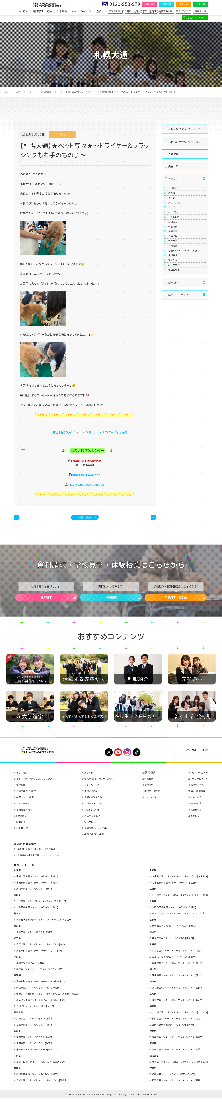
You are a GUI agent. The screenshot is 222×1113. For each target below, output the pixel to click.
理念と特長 (23, 787)
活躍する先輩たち (158, 18)
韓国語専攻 (176, 355)
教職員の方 (200, 10)
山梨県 (18, 1070)
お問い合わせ (154, 805)
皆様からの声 (93, 805)
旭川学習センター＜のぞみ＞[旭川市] (38, 903)
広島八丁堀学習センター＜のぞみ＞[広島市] (170, 971)
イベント (174, 209)
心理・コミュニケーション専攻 (186, 315)
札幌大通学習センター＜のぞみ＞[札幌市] (41, 891)
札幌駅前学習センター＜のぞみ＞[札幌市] (41, 897)
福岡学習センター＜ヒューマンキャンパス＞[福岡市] (174, 1033)
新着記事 (173, 370)
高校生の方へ (115, 10)
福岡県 (145, 1020)
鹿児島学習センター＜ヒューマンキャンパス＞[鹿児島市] (176, 1076)
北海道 (18, 884)
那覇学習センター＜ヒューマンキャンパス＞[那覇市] (174, 1094)
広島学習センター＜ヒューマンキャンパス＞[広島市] (174, 965)
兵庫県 (145, 946)
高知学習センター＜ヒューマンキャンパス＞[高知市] (174, 1014)
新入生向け (176, 336)
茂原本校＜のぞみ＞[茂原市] (33, 977)
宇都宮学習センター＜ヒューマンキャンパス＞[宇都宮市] (48, 934)
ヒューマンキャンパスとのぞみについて (38, 793)
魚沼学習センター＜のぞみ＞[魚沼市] (38, 1057)
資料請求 (149, 4)
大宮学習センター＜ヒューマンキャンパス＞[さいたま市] (48, 958)
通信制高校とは (95, 830)
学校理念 (139, 18)
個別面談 (175, 275)
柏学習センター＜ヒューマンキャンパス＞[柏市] (43, 983)
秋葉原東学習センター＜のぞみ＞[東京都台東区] (44, 1014)
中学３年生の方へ (198, 793)
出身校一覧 (23, 842)
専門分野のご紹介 (42, 18)
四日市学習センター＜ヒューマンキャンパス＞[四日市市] (176, 909)
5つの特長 (23, 830)
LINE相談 (200, 4)
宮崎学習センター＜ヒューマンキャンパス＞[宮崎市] (174, 1064)
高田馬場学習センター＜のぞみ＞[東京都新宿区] (44, 996)
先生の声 (173, 166)
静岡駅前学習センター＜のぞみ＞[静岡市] (41, 1088)
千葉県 (18, 971)
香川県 (145, 996)
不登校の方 (194, 830)
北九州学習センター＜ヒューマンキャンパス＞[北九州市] (176, 1026)
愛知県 (145, 884)
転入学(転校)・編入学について (103, 793)
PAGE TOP (199, 764)
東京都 (18, 989)
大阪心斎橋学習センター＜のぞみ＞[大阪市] (170, 921)
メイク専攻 (176, 247)
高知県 (145, 1008)
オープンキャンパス (82, 18)
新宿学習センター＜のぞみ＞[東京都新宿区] (42, 1002)
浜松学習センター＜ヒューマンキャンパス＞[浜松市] (46, 1094)
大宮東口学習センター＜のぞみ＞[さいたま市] (43, 965)
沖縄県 (145, 1082)
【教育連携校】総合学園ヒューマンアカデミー (42, 869)
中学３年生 (132, 10)
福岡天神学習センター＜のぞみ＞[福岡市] (168, 1039)
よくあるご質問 (94, 824)
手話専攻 (175, 327)
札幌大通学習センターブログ (95, 92)
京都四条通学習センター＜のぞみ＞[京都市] (170, 940)
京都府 (145, 934)
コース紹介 (22, 18)
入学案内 (62, 18)
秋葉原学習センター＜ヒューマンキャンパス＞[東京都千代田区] (52, 1008)
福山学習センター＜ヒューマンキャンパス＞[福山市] (174, 977)
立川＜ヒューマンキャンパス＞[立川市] (38, 1020)
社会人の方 (194, 811)
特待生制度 (92, 836)
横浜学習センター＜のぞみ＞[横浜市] (38, 1039)
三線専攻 (175, 256)
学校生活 (175, 294)
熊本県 (145, 1045)
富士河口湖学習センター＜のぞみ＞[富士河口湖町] (46, 1076)
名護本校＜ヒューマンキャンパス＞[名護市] (169, 1088)
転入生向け (176, 345)
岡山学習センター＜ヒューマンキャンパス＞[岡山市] (174, 989)
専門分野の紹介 (26, 824)
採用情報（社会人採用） (99, 842)
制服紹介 (22, 836)
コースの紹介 (24, 818)
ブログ (173, 228)
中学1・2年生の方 (198, 787)
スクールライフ (94, 799)
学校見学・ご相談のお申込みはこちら (86, 484)
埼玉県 (18, 952)
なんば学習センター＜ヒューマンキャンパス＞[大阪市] (175, 928)
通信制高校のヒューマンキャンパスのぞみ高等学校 (90, 431)
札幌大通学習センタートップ (184, 129)
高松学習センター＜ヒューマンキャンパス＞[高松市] (174, 1002)
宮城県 (18, 909)
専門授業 (175, 304)
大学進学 (175, 285)
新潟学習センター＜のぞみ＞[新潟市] (38, 1051)
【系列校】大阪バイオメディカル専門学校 (39, 863)
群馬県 (18, 940)
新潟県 (18, 1045)
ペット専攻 (176, 238)
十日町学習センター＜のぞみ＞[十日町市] (41, 1064)
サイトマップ (153, 811)
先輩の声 (173, 154)
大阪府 (145, 915)
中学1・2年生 (149, 10)
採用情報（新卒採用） (98, 848)
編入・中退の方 (183, 10)
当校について (103, 18)
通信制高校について (28, 805)
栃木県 (18, 928)
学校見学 (183, 4)
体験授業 (166, 4)
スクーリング (177, 219)
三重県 (145, 903)
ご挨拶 (173, 200)
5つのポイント (122, 18)
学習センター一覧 (28, 92)
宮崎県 (145, 1057)
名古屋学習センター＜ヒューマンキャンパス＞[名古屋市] (176, 891)
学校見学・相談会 (175, 607)
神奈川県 (19, 1026)
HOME (7, 92)
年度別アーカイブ (178, 382)
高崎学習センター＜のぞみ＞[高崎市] (38, 946)
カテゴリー (174, 178)
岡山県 (145, 983)
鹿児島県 (147, 1070)
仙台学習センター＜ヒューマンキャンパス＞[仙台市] (46, 915)
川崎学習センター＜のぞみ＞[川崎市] (38, 1033)
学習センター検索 (196, 17)
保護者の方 (166, 10)
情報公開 (22, 799)
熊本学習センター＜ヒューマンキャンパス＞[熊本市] (174, 1051)
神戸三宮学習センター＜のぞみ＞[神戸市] (168, 952)
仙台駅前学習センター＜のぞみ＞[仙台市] (41, 921)
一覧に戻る (85, 519)
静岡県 (18, 1082)
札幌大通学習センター (58, 92)
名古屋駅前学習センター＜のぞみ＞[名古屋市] (171, 897)
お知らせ (174, 191)
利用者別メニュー (96, 818)
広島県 (145, 958)
